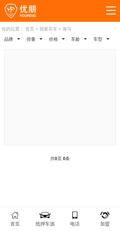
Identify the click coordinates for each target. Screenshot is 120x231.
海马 (66, 28)
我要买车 (48, 28)
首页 (29, 28)
